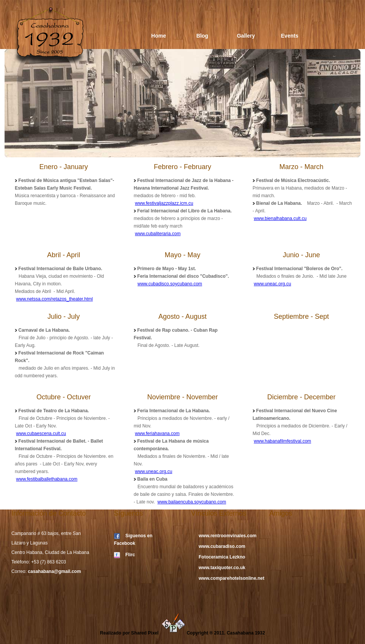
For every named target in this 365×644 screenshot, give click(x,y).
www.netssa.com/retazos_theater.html (54, 299)
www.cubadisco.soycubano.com (169, 283)
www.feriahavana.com (157, 433)
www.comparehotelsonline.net (231, 578)
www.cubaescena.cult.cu (41, 433)
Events (290, 36)
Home (158, 36)
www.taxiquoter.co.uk (222, 567)
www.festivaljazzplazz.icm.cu (164, 203)
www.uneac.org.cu (272, 283)
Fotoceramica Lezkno (222, 557)
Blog (202, 36)
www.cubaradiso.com (222, 546)
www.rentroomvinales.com (227, 535)
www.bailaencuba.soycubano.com (191, 502)
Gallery (246, 36)
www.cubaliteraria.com (157, 233)
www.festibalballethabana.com (46, 479)
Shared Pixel (158, 633)
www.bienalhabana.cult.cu (280, 218)
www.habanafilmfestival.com (282, 441)
